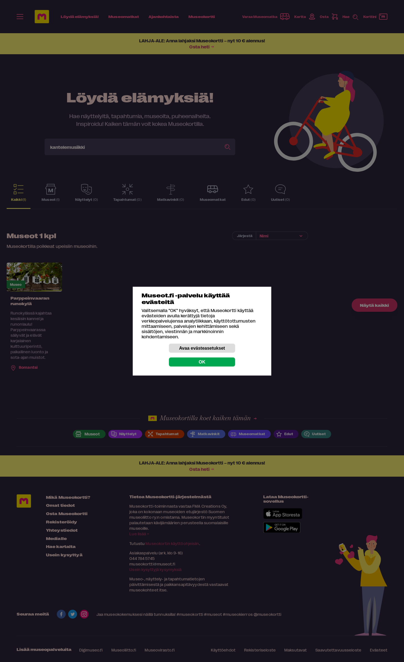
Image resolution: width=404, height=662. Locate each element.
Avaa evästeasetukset (202, 348)
